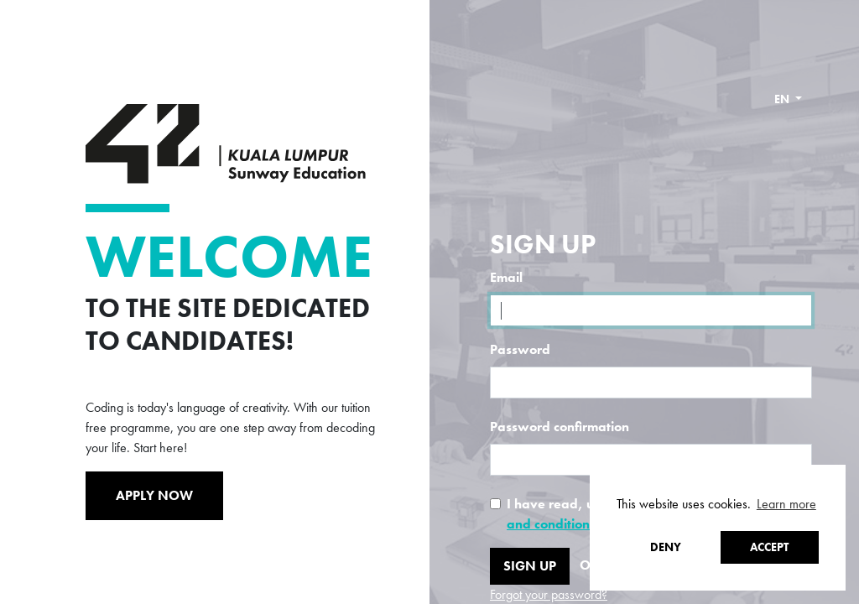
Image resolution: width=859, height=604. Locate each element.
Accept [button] (769, 547)
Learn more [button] (786, 504)
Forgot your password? (548, 594)
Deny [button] (665, 547)
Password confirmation (559, 426)
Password (520, 349)
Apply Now (154, 495)
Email (506, 277)
